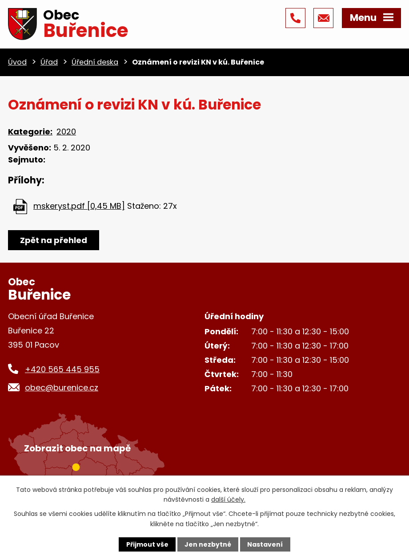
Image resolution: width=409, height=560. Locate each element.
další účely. (228, 499)
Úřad (49, 62)
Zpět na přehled (53, 240)
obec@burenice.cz (61, 387)
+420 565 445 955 (62, 369)
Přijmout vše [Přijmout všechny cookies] (147, 544)
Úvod (17, 62)
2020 (66, 131)
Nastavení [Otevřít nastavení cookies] (265, 544)
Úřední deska (95, 62)
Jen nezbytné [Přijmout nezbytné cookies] (207, 544)
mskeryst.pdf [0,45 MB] (79, 205)
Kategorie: (30, 131)
